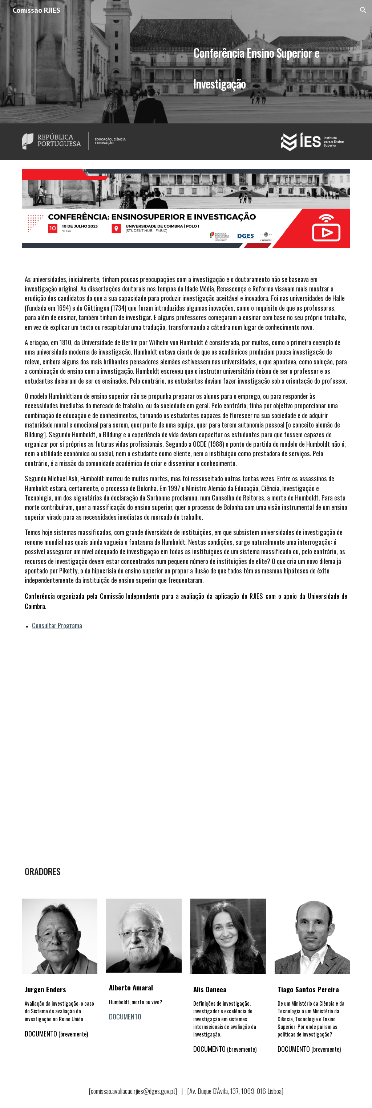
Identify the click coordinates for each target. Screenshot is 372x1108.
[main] (270, 62)
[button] (363, 10)
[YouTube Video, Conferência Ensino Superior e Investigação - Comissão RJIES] (186, 744)
